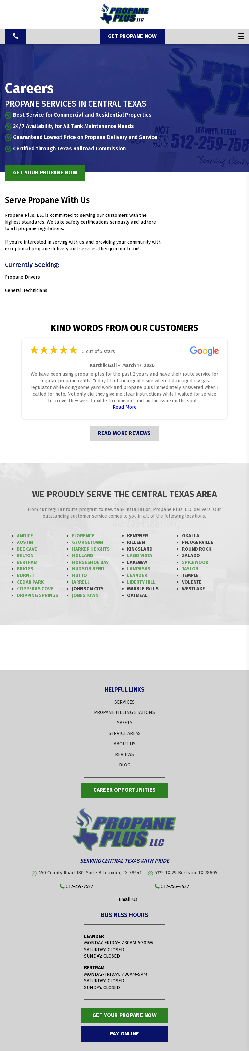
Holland (82, 555)
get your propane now (45, 172)
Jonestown (85, 595)
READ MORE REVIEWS (124, 433)
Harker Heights (91, 549)
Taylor (190, 569)
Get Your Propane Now (124, 1015)
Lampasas (138, 569)
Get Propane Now (132, 36)
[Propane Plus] (124, 22)
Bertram (27, 562)
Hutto (79, 575)
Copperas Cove (35, 588)
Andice (25, 536)
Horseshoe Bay (90, 562)
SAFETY (124, 723)
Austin (25, 542)
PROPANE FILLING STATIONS (124, 712)
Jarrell (81, 582)
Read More (124, 407)
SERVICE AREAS (125, 733)
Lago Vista (139, 555)
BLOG (124, 765)
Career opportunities (124, 790)
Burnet (25, 575)
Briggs (25, 569)
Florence (83, 536)
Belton (25, 555)
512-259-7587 (76, 886)
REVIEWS (124, 754)
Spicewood (195, 562)
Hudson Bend (88, 569)
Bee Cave (27, 549)
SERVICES (124, 702)
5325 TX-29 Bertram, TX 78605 (186, 873)
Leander (137, 575)
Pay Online (124, 1034)
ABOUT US (125, 744)
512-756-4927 (172, 886)
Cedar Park (30, 582)
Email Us (124, 899)
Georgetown (87, 542)
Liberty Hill (141, 582)
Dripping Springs (37, 595)
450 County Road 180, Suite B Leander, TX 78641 (90, 873)
